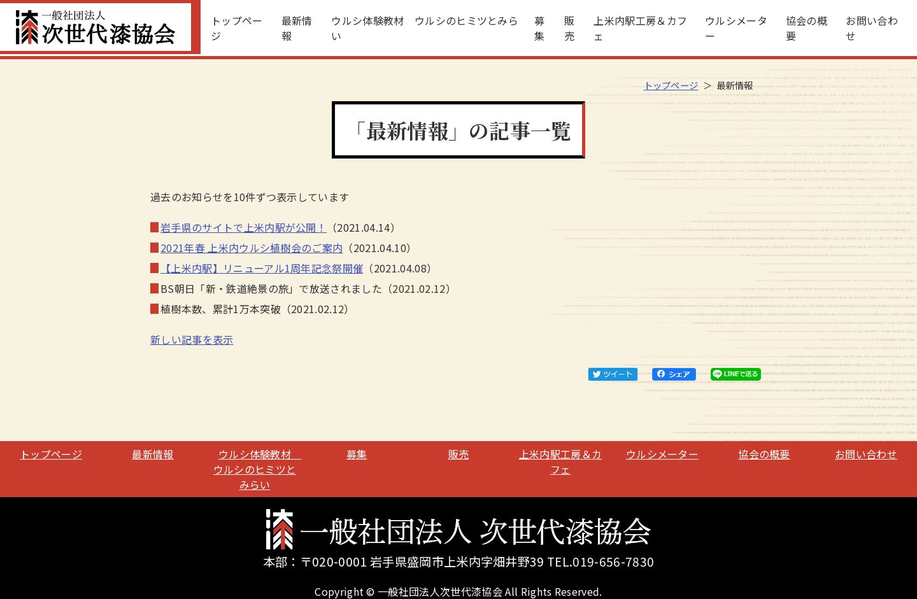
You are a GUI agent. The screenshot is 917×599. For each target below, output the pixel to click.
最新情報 (297, 28)
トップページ (237, 28)
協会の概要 (806, 28)
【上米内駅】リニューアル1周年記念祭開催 (261, 268)
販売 (569, 28)
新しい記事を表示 (192, 339)
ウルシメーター (736, 28)
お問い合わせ (872, 28)
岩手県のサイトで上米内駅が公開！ (243, 227)
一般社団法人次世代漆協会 (100, 27)
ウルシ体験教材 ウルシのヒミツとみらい (424, 28)
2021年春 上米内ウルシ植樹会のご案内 (251, 247)
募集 (539, 28)
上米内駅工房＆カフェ (640, 28)
